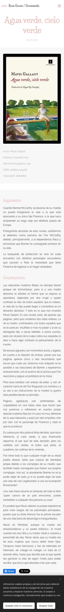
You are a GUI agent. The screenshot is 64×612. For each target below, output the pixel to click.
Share (9, 571)
